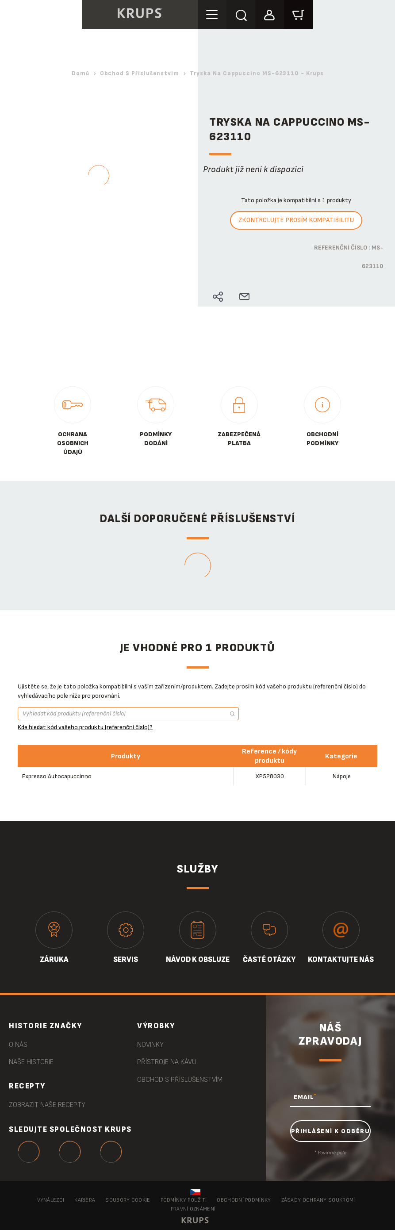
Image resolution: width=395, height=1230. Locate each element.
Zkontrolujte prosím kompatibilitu (296, 220)
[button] (269, 14)
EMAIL (305, 1097)
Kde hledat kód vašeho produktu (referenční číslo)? (85, 727)
